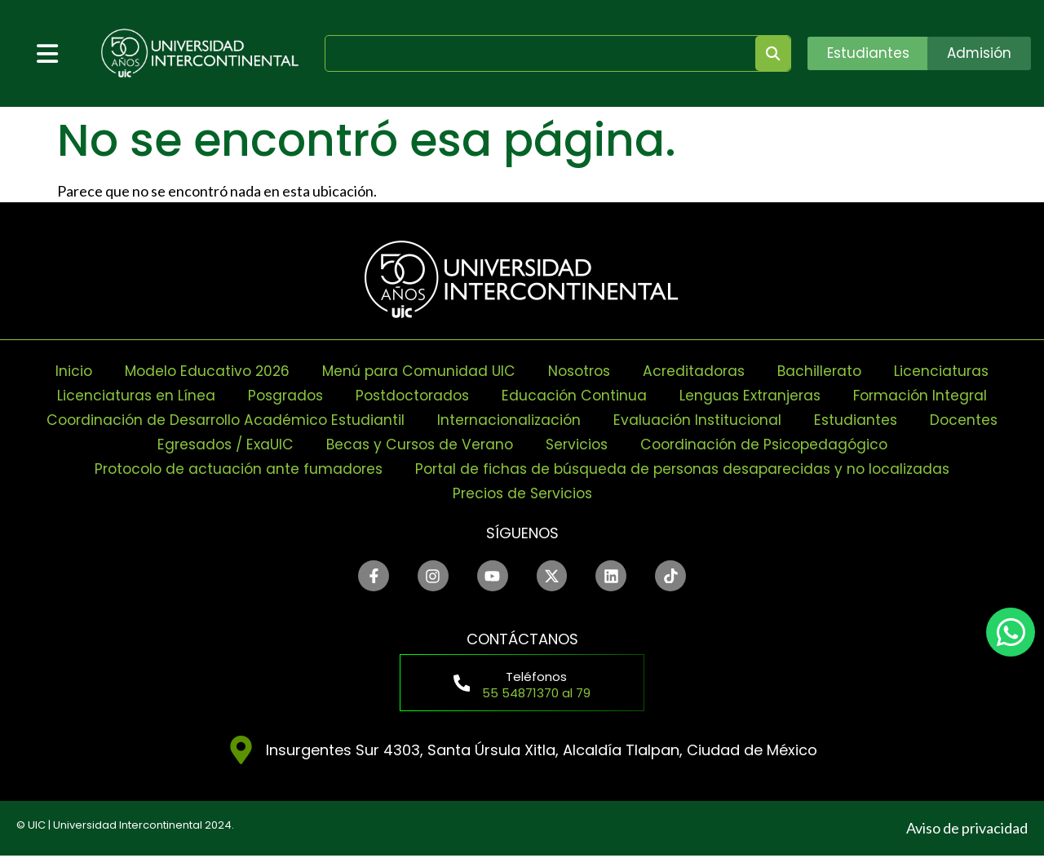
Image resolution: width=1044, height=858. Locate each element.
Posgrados (278, 395)
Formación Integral (929, 395)
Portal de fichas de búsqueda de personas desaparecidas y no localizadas (686, 468)
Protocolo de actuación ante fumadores (231, 468)
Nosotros (580, 370)
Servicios (579, 444)
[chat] (1010, 632)
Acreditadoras (699, 370)
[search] (535, 53)
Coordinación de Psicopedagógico (771, 444)
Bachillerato (828, 370)
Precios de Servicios (522, 493)
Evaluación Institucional (702, 419)
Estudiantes (862, 419)
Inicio (63, 370)
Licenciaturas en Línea (126, 395)
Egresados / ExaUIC (217, 444)
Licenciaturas (952, 370)
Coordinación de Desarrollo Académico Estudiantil (221, 419)
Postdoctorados (410, 395)
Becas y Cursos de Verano (417, 444)
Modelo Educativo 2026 (200, 370)
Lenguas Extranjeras (754, 395)
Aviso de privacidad (967, 830)
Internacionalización (510, 419)
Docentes (971, 419)
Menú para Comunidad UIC (416, 370)
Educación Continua (575, 395)
